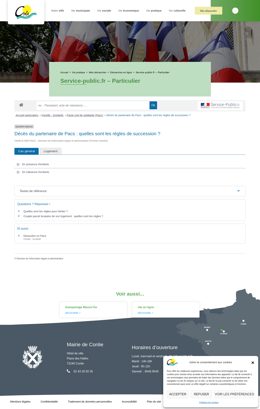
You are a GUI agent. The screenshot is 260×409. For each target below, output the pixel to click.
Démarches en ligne (121, 72)
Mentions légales (20, 401)
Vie (81, 10)
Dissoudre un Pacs (34, 235)
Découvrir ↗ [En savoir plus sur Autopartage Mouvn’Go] (73, 313)
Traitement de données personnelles (90, 401)
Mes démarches (208, 11)
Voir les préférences (236, 394)
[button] (253, 362)
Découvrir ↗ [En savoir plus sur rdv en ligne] (145, 313)
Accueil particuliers (27, 115)
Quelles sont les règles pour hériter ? (45, 211)
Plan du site (154, 401)
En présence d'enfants (32, 164)
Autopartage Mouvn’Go (81, 307)
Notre (58, 10)
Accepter (178, 394)
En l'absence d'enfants (32, 171)
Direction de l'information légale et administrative (40, 258)
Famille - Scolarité (53, 115)
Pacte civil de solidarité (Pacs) (85, 115)
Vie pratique (78, 72)
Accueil (64, 72)
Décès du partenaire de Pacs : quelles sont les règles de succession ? (148, 115)
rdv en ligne (146, 307)
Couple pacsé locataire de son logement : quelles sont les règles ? (63, 216)
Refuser (203, 394)
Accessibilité (129, 401)
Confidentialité (49, 401)
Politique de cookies (209, 402)
